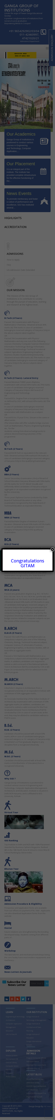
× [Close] (52, 549)
